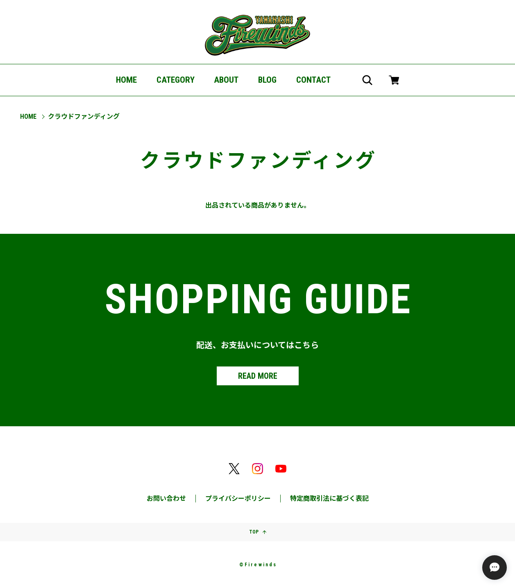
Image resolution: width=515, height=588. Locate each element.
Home (28, 116)
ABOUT (226, 80)
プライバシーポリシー (238, 498)
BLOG (267, 80)
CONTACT (313, 80)
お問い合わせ (166, 498)
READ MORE (257, 376)
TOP (257, 532)
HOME (126, 80)
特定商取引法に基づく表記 (329, 498)
